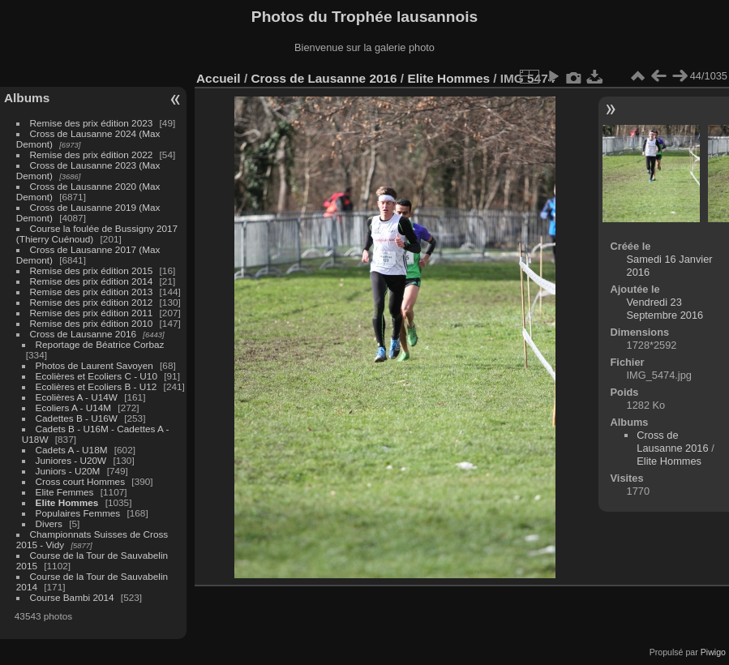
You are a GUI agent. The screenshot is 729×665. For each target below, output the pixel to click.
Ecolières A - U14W (77, 397)
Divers (49, 523)
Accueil (218, 78)
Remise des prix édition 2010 (91, 323)
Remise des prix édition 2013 (91, 291)
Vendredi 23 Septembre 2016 (665, 308)
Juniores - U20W (71, 460)
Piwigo (713, 652)
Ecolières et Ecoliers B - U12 (96, 386)
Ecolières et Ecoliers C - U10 (96, 376)
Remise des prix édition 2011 (91, 312)
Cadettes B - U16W (77, 418)
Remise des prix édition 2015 (91, 270)
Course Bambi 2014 (72, 597)
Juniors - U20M (68, 471)
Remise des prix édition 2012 (91, 302)
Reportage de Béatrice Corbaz (100, 344)
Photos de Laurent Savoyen (94, 365)
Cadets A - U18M (72, 449)
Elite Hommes (67, 502)
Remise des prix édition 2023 (91, 123)
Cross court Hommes (81, 481)
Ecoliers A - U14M (74, 407)
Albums (26, 98)
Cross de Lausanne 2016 (83, 333)
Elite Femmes (65, 492)
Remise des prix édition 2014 (91, 281)
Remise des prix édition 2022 (91, 154)
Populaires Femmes (78, 513)
